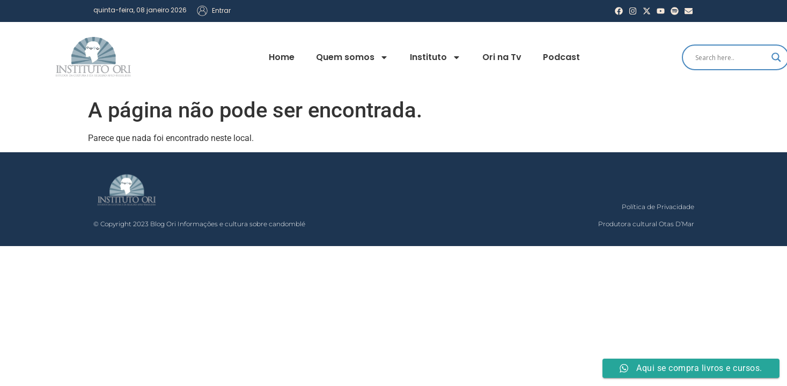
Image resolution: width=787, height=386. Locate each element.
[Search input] (730, 57)
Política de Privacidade (658, 207)
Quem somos (352, 57)
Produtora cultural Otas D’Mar (646, 224)
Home (282, 57)
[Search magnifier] (776, 57)
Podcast (561, 57)
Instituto (435, 57)
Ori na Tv (501, 57)
